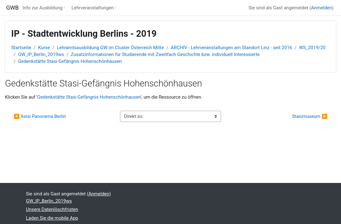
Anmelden (321, 8)
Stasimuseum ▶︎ (309, 116)
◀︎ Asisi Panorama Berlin (40, 116)
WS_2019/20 (312, 47)
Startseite (21, 47)
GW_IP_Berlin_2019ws (41, 54)
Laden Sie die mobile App (52, 218)
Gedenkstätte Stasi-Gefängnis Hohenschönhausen (70, 61)
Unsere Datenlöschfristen (52, 209)
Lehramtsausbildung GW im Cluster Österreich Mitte (110, 47)
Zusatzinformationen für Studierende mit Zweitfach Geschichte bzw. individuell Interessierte (165, 54)
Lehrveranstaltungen (92, 8)
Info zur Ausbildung (42, 8)
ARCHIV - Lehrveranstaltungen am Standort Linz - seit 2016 (231, 47)
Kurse (44, 47)
